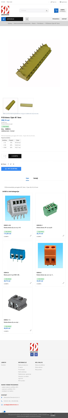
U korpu (15, 156)
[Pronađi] (34, 10)
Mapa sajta (9, 2)
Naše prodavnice (23, 365)
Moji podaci (38, 369)
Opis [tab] (27, 178)
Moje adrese (38, 367)
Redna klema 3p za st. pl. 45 (12, 227)
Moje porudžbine (40, 365)
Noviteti (3, 365)
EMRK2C (39, 272)
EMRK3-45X (7, 225)
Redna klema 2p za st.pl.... (11, 322)
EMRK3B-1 (40, 225)
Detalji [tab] (35, 178)
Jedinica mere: (5, 131)
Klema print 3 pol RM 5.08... (12, 275)
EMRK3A (6, 272)
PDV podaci (21, 380)
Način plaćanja (22, 372)
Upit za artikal (11, 169)
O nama (20, 367)
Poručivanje (21, 369)
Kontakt (3, 2)
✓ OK (52, 415)
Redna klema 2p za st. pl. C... (45, 275)
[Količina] (4, 156)
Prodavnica (55, 19)
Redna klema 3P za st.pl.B (44, 227)
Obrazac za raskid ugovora (23, 377)
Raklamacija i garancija (24, 374)
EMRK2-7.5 (7, 320)
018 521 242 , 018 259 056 (11, 401)
